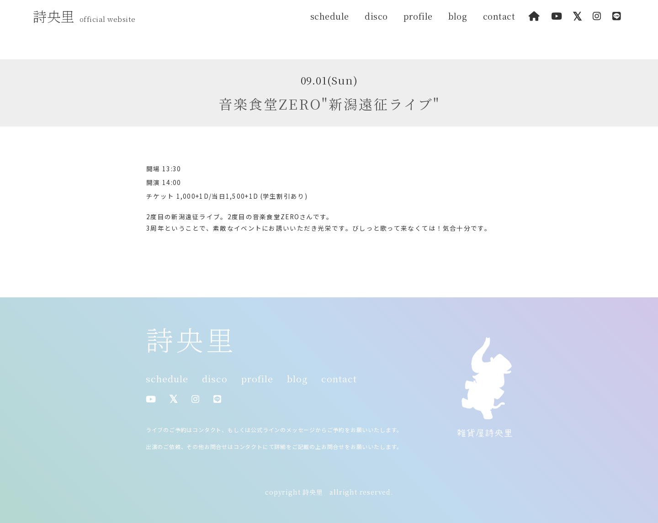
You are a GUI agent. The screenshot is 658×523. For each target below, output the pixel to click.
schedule (329, 16)
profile (418, 16)
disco (376, 16)
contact (499, 16)
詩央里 (86, 16)
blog (457, 16)
